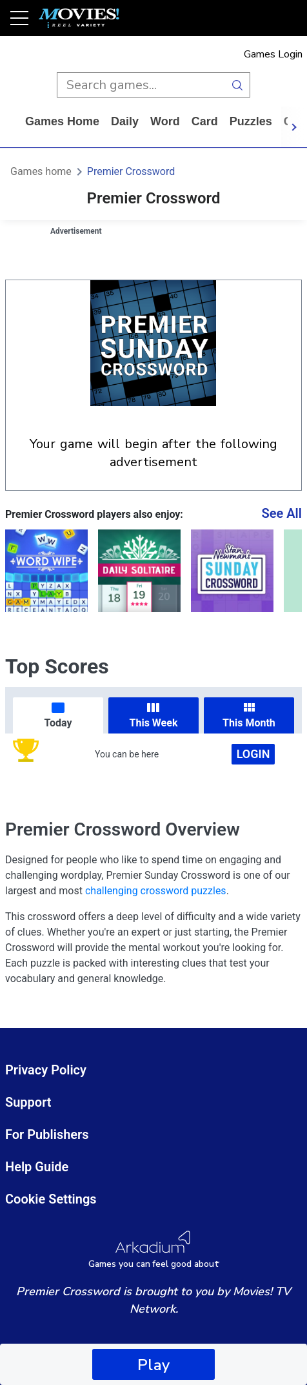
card (205, 121)
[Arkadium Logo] (153, 1249)
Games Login (273, 54)
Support (28, 1102)
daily (125, 121)
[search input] (141, 84)
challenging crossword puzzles (155, 891)
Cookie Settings (51, 1199)
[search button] (237, 84)
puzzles (251, 121)
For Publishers (47, 1134)
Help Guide (36, 1167)
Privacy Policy (45, 1070)
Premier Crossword (131, 171)
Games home (62, 121)
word (165, 121)
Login (253, 754)
